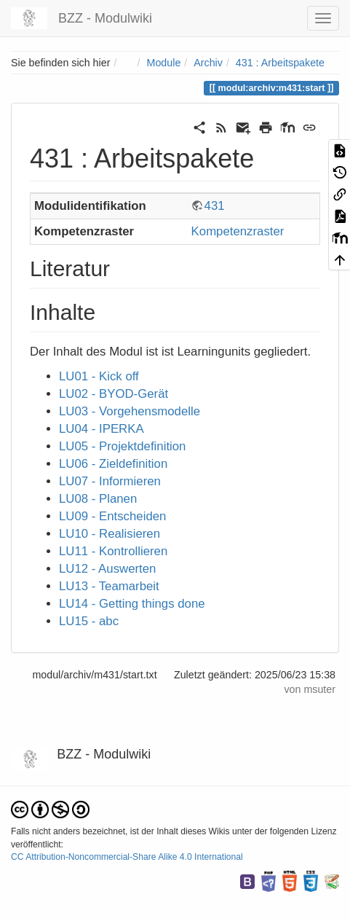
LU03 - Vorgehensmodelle (129, 411)
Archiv (208, 62)
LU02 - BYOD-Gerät (113, 394)
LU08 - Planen (98, 499)
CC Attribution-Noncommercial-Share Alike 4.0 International (127, 857)
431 (214, 206)
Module (164, 62)
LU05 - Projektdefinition (122, 446)
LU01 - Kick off (99, 376)
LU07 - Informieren (110, 481)
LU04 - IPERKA (101, 429)
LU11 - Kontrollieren (113, 551)
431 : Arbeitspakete (280, 62)
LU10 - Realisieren (109, 534)
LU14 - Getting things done (132, 604)
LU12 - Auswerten (107, 569)
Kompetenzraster (238, 231)
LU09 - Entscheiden (112, 516)
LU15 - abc (89, 621)
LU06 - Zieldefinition (113, 464)
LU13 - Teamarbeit (109, 586)
